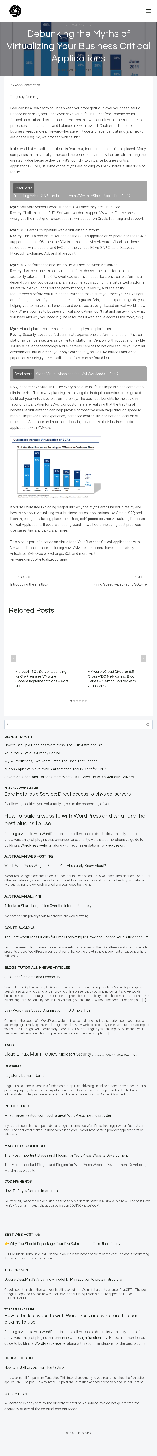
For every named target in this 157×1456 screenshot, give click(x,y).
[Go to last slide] (13, 658)
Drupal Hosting (19, 1358)
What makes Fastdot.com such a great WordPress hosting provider (57, 1115)
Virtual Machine (78, 25)
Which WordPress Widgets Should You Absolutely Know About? (55, 865)
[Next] (143, 658)
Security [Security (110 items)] (83, 1054)
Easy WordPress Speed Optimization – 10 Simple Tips (47, 1010)
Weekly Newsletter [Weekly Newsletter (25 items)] (118, 1054)
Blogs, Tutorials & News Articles (37, 968)
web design (115, 845)
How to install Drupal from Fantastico (34, 1367)
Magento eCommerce (25, 1146)
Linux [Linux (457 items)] (22, 1054)
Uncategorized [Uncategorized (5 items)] (98, 1055)
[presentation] (42, 642)
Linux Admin (69, 70)
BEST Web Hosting (22, 1234)
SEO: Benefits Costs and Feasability (32, 977)
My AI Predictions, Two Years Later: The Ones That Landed (51, 761)
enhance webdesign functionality (81, 1337)
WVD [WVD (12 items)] (134, 1054)
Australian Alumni (22, 896)
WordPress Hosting (19, 1309)
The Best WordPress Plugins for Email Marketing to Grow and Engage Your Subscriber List (76, 937)
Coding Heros (18, 1181)
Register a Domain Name (24, 1075)
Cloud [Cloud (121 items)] (9, 1054)
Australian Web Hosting (28, 856)
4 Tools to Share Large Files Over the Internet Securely (48, 906)
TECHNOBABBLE (19, 1270)
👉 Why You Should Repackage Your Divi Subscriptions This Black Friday (62, 1244)
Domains (12, 1066)
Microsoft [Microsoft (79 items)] (67, 1054)
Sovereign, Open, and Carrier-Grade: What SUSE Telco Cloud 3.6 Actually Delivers (69, 777)
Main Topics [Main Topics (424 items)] (44, 1054)
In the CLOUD (16, 1106)
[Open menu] (148, 11)
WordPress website (36, 845)
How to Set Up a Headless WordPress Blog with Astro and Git (53, 745)
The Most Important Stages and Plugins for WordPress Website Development (66, 1155)
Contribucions (19, 928)
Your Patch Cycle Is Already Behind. (32, 753)
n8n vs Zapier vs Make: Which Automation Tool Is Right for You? (55, 769)
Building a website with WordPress (31, 834)
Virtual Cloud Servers (21, 787)
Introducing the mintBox (42, 580)
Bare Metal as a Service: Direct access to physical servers (67, 794)
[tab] (71, 701)
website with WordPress (40, 1332)
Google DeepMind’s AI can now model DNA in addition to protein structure (63, 1279)
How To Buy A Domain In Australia (31, 1191)
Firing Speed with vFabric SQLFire (114, 580)
